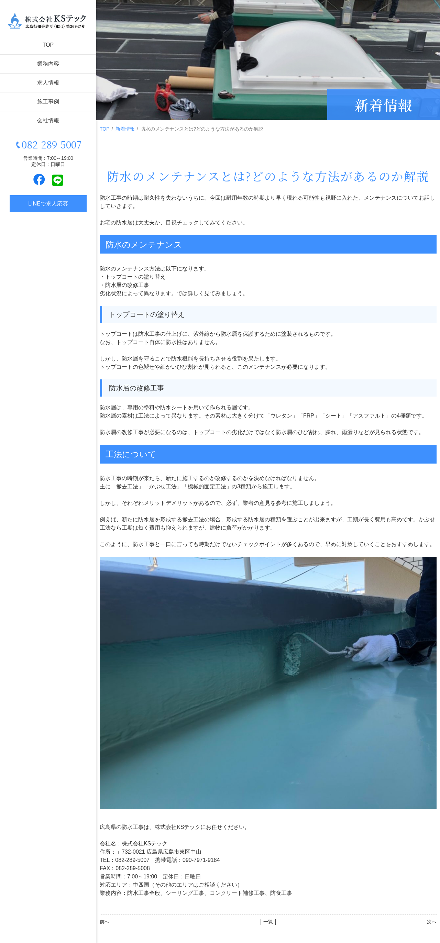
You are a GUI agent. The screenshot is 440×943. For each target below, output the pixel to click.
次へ (432, 921)
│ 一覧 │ (268, 921)
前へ (104, 921)
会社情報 (48, 120)
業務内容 (48, 64)
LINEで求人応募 (48, 204)
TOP (48, 45)
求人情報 (48, 83)
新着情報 (125, 129)
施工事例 (48, 101)
